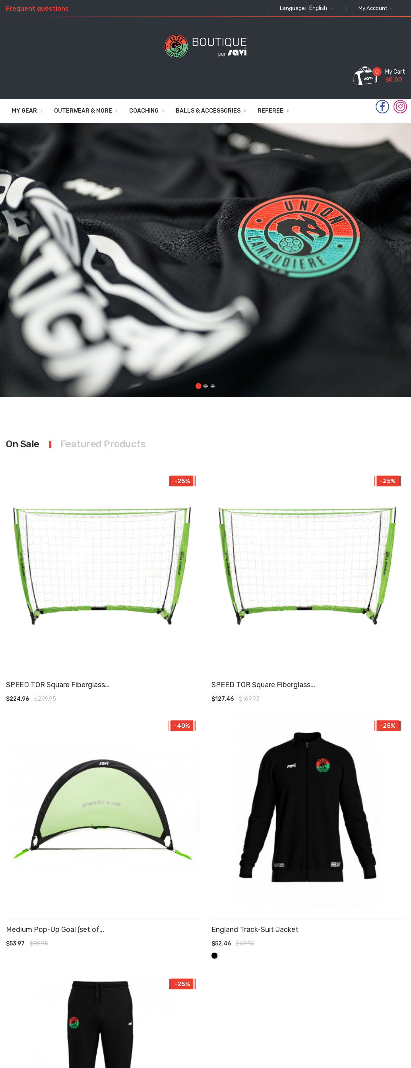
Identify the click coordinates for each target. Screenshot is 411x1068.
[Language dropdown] (320, 8)
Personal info (251, 933)
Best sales (157, 968)
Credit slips (248, 965)
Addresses (247, 981)
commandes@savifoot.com (363, 992)
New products (155, 948)
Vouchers (246, 997)
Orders (242, 949)
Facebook (382, 107)
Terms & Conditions (202, 939)
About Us (200, 977)
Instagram (400, 106)
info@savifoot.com (327, 1011)
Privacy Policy (198, 958)
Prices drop (157, 933)
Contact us (203, 993)
